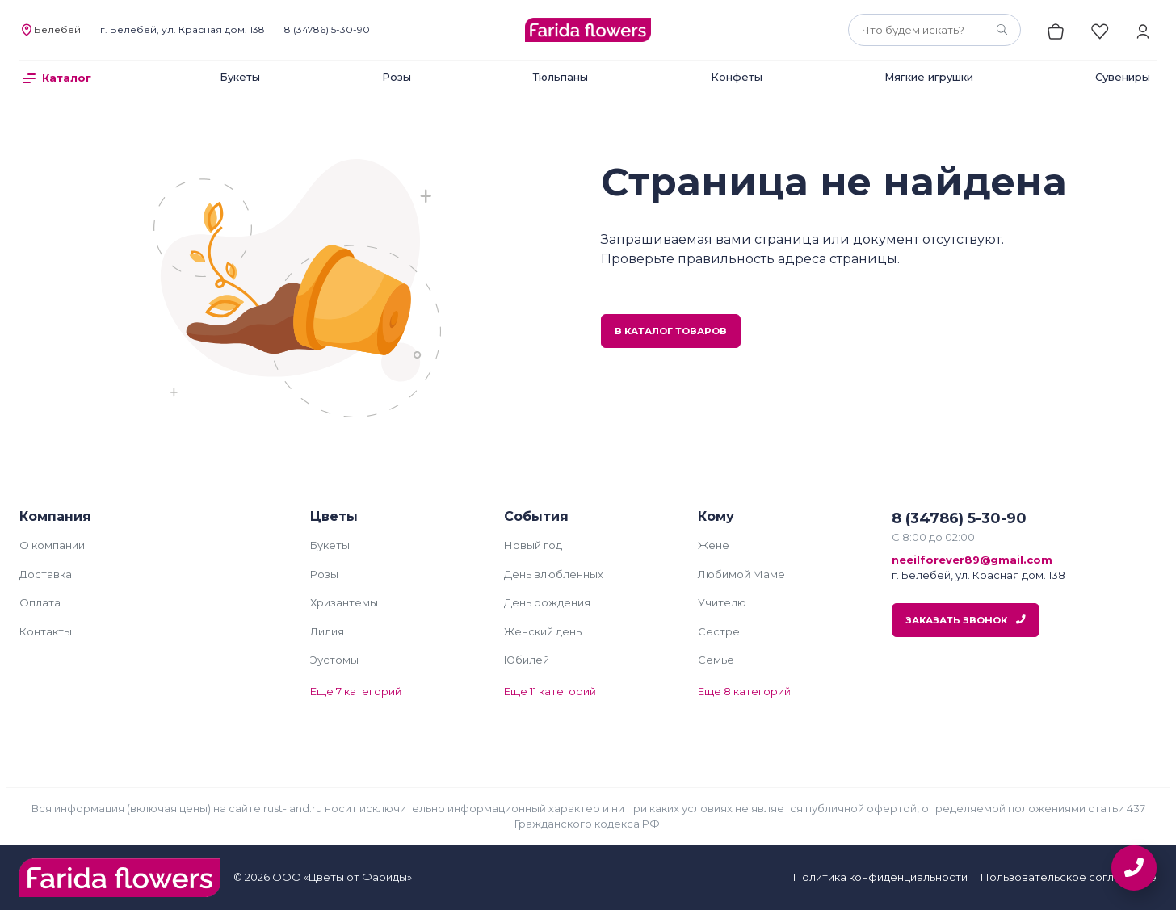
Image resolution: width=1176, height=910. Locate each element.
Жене (713, 545)
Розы (396, 76)
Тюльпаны (560, 76)
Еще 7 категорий (355, 691)
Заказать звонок (965, 620)
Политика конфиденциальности (880, 876)
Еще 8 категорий (744, 691)
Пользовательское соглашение (1069, 876)
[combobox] (934, 30)
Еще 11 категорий (550, 691)
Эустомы (334, 659)
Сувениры (1122, 76)
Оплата (40, 602)
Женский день (543, 631)
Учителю (722, 602)
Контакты (45, 631)
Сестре (719, 631)
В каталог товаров (671, 331)
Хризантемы (344, 602)
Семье (716, 659)
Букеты (240, 76)
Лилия (327, 631)
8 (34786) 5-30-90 (327, 29)
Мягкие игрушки (928, 76)
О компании (52, 545)
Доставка (45, 574)
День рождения (547, 602)
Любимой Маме (741, 574)
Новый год (533, 545)
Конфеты (736, 76)
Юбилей (526, 659)
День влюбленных (553, 574)
